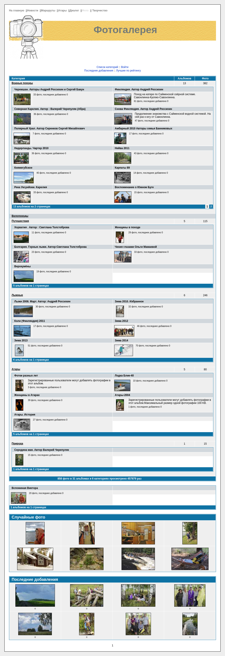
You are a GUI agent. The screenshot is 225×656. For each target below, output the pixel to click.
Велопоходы (20, 215)
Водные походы (22, 83)
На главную (17, 10)
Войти (125, 67)
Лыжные (17, 295)
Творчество (100, 10)
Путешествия (20, 221)
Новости (33, 10)
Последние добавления (98, 70)
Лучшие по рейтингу (128, 70)
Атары (62, 10)
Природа (17, 443)
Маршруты (48, 10)
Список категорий (107, 67)
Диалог (75, 10)
